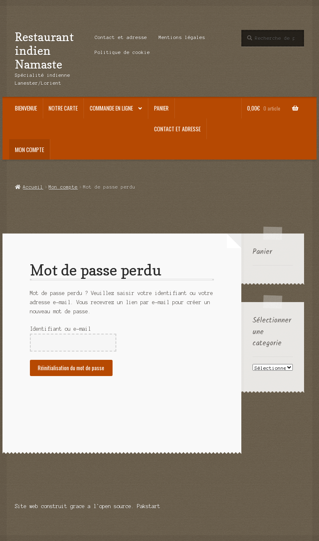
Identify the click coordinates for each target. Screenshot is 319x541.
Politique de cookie (122, 52)
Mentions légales (182, 37)
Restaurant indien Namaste (44, 50)
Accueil (33, 186)
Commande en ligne (111, 108)
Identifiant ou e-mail (60, 329)
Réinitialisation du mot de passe (71, 368)
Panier (161, 108)
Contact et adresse (121, 37)
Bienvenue (26, 108)
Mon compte (29, 149)
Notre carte (63, 108)
